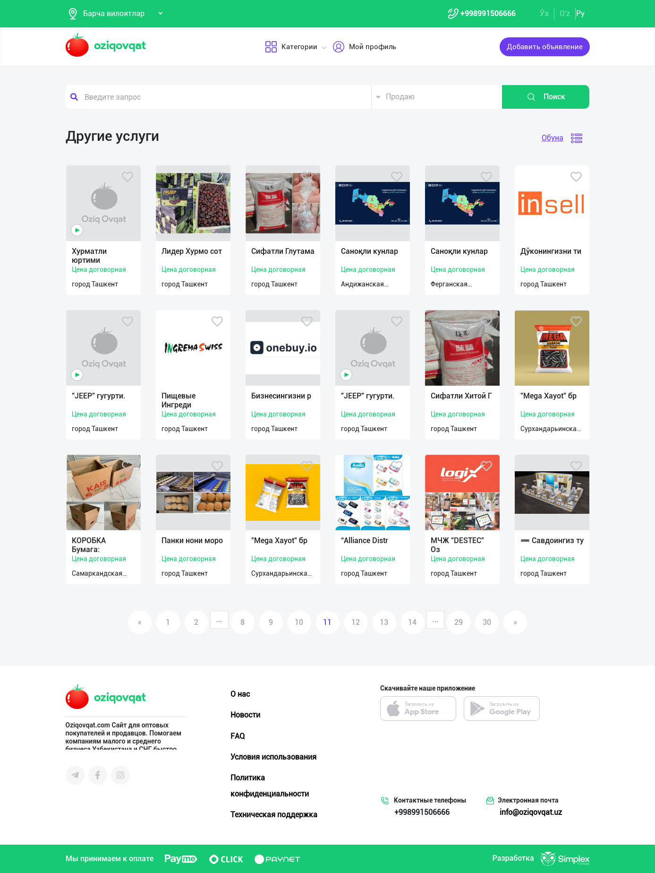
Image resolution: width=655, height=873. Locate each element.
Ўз (544, 13)
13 (384, 622)
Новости (245, 714)
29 (458, 622)
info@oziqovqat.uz (531, 812)
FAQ (237, 736)
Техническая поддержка (273, 814)
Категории (290, 47)
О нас (240, 694)
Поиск (546, 97)
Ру (580, 13)
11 (327, 622)
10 (299, 622)
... (219, 619)
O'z (565, 13)
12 (355, 622)
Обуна (552, 137)
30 (487, 622)
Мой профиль (364, 47)
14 (412, 622)
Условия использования (273, 756)
